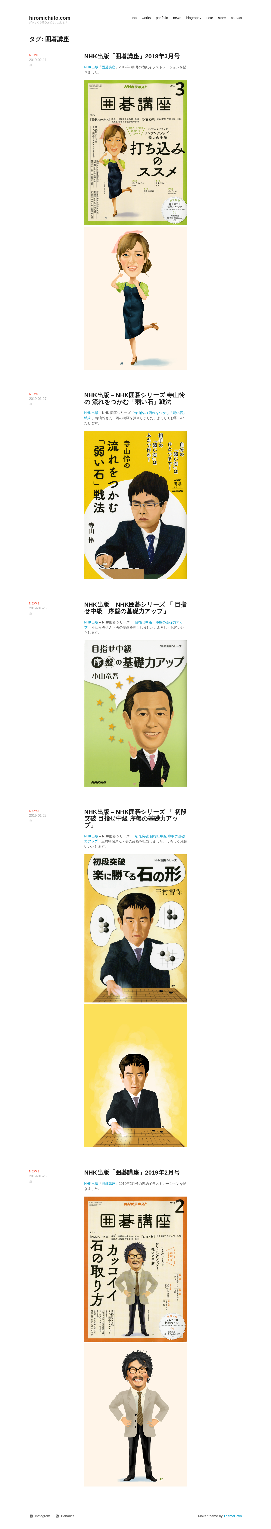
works (146, 18)
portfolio (162, 18)
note (209, 18)
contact (236, 18)
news (177, 18)
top (134, 18)
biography (193, 18)
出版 (94, 836)
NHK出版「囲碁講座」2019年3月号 (132, 56)
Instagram (42, 1516)
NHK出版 (91, 67)
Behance (68, 1516)
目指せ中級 (158, 836)
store (222, 18)
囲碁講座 (108, 67)
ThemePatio (233, 1516)
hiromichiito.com (49, 18)
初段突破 (142, 836)
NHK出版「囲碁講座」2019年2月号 (132, 1172)
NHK (87, 836)
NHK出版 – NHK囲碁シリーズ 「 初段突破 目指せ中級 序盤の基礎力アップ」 (135, 819)
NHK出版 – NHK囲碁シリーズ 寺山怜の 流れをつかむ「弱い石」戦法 (134, 398)
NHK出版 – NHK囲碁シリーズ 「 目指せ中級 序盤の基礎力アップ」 (135, 608)
